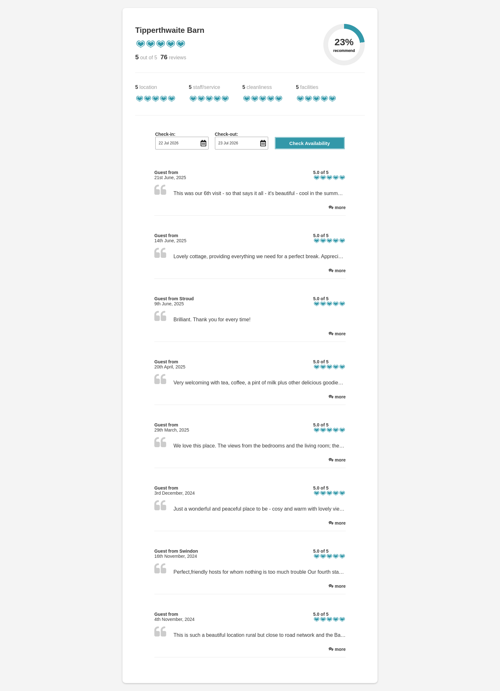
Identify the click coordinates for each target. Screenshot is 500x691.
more (340, 207)
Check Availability (309, 143)
